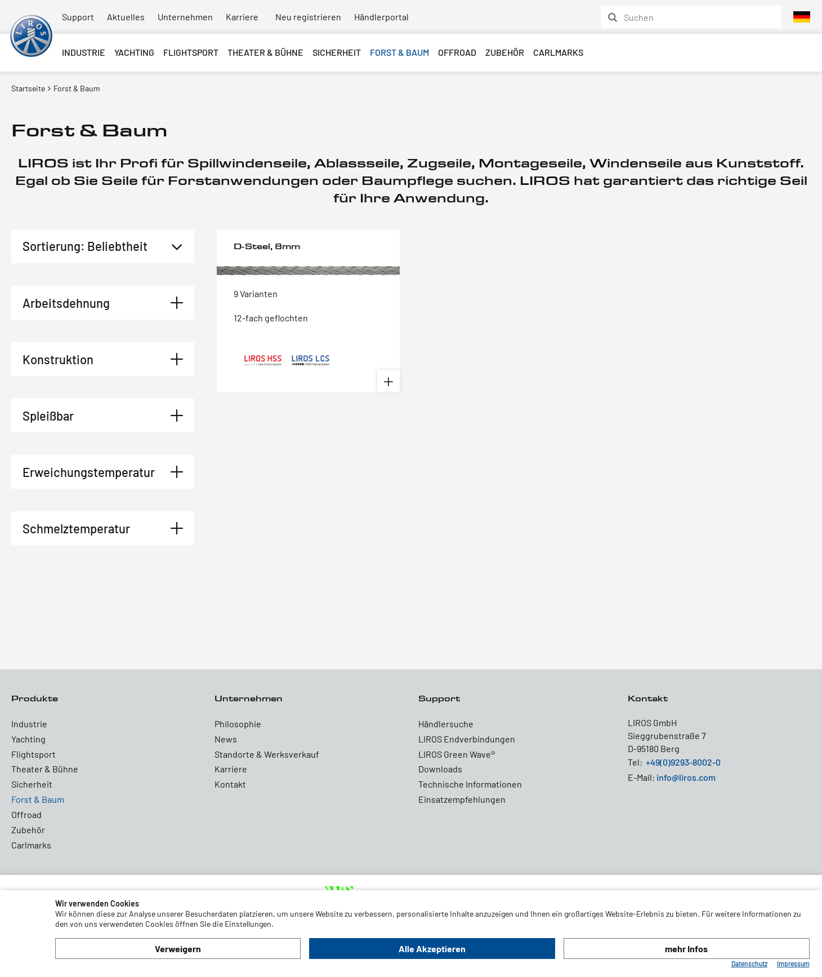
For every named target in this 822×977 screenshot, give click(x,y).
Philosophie (238, 723)
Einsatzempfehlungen (462, 799)
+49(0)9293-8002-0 (683, 762)
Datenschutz (749, 963)
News (226, 738)
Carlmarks (558, 52)
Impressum (793, 963)
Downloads (440, 768)
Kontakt (230, 784)
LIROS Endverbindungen (466, 738)
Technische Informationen (470, 784)
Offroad (457, 52)
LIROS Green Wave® (456, 754)
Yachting (134, 52)
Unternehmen (185, 16)
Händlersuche (445, 723)
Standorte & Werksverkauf (267, 754)
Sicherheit (336, 52)
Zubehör (504, 52)
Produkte (34, 698)
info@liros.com (686, 777)
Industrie (83, 52)
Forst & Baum (399, 52)
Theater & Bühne (265, 52)
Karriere (242, 16)
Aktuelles (126, 16)
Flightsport (190, 52)
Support (78, 16)
